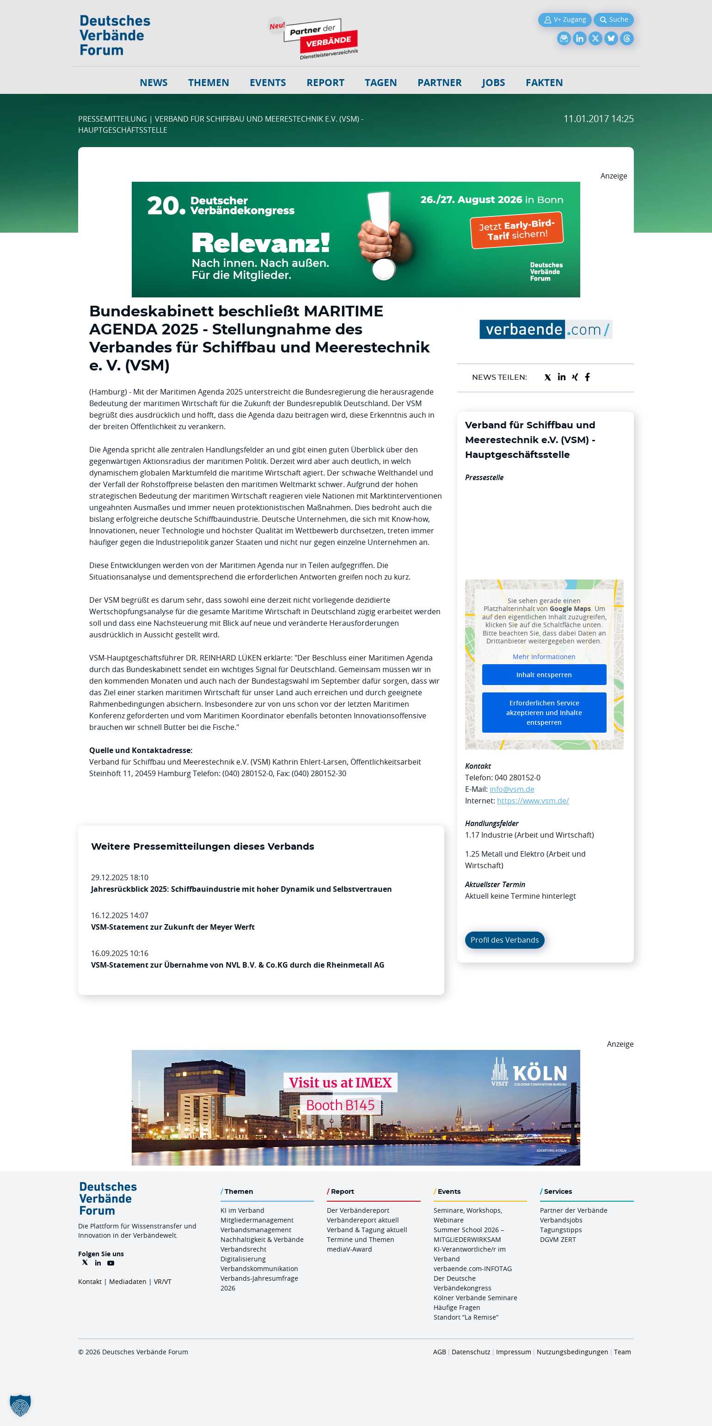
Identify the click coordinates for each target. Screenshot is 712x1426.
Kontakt (90, 1281)
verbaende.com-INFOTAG (473, 1268)
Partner (439, 82)
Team (622, 1351)
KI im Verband (242, 1210)
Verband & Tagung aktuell (367, 1229)
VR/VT (163, 1281)
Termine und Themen (360, 1239)
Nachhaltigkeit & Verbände (262, 1239)
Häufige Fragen (457, 1307)
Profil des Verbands (505, 940)
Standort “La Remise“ (466, 1317)
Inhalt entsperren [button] (544, 674)
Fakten (544, 82)
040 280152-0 (517, 777)
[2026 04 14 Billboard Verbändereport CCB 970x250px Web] (356, 1055)
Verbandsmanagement (256, 1229)
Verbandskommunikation (259, 1268)
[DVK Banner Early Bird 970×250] (356, 187)
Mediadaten (128, 1281)
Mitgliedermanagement (257, 1220)
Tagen (381, 82)
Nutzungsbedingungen (572, 1351)
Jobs (493, 82)
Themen (208, 82)
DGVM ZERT (558, 1239)
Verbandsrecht (243, 1249)
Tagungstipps (561, 1229)
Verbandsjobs (561, 1220)
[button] (20, 1405)
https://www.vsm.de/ (533, 801)
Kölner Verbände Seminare (475, 1297)
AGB (439, 1351)
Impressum (513, 1351)
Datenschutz (471, 1351)
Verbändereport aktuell (363, 1220)
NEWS (154, 82)
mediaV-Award (349, 1249)
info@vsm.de (512, 789)
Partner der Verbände (574, 1210)
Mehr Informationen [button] (544, 656)
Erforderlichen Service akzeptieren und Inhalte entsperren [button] (544, 712)
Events (268, 82)
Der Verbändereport (358, 1210)
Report (325, 82)
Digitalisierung (243, 1258)
